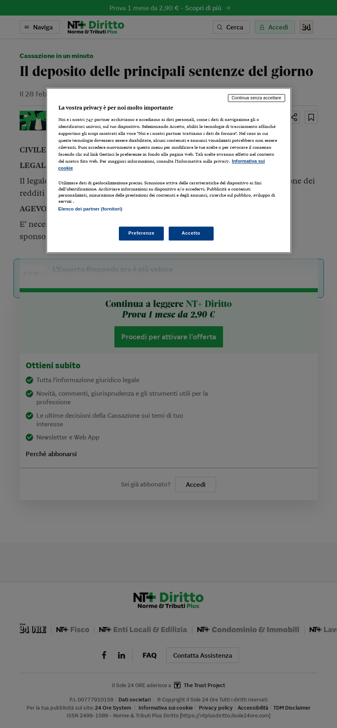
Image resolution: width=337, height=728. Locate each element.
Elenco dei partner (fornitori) (90, 209)
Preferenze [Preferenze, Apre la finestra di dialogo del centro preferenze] (141, 233)
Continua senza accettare (256, 98)
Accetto (191, 233)
